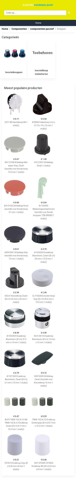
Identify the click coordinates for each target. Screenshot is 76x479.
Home (38, 23)
